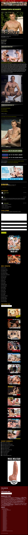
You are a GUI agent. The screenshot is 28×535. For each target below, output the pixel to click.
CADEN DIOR (4, 291)
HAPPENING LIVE (4, 508)
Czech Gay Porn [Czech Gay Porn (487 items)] (22, 499)
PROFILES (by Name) (5, 509)
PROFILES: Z (5, 530)
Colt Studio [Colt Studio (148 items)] (25, 498)
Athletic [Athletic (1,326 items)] (6, 497)
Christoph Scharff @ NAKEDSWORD (12, 162)
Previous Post (4, 187)
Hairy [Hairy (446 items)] (16, 501)
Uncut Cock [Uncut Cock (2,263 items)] (6, 505)
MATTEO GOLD (4, 276)
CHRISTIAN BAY (7, 451)
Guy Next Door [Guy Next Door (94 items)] (23, 500)
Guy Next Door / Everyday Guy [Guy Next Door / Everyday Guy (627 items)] (7, 501)
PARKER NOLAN (4, 284)
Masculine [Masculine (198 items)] (20, 502)
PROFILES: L (5, 519)
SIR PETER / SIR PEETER (6, 274)
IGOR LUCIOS (4, 267)
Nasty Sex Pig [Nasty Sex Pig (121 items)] (12, 503)
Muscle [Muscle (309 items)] (2, 503)
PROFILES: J (5, 517)
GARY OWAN (12, 445)
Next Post (24, 187)
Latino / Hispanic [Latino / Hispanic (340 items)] (7, 502)
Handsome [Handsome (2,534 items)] (20, 501)
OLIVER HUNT (4, 277)
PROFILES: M (5, 520)
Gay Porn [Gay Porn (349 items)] (8, 500)
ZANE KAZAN (4, 281)
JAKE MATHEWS (4, 301)
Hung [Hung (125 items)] (24, 501)
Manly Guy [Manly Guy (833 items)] (16, 502)
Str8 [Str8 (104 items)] (14, 504)
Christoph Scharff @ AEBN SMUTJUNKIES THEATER (16, 161)
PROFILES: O (5, 521)
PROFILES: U (5, 526)
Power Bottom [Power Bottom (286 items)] (17, 503)
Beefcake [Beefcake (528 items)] (17, 497)
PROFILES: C (5, 512)
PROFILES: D (5, 513)
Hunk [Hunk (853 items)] (2, 502)
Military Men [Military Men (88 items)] (23, 502)
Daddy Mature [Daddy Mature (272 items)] (3, 500)
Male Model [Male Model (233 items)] (12, 502)
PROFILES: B (5, 511)
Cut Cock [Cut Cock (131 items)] (2, 499)
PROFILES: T (5, 525)
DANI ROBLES (8, 442)
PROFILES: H (5, 516)
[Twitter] (2, 490)
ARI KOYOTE (7, 448)
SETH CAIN (3, 290)
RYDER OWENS (10, 444)
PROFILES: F (5, 514)
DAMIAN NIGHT (4, 297)
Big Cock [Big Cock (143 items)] (20, 497)
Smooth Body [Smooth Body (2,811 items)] (9, 504)
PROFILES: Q (5, 523)
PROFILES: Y (5, 529)
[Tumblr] (3, 490)
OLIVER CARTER (4, 298)
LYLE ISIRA (3, 294)
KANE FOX (3, 280)
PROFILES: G (5, 515)
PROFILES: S (5, 524)
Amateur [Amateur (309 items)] (2, 497)
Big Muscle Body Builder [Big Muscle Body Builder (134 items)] (4, 498)
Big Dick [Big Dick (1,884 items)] (24, 497)
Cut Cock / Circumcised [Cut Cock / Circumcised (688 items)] (9, 499)
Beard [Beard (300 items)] (14, 497)
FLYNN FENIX (4, 288)
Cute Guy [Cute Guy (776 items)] (16, 499)
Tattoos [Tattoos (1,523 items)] (17, 504)
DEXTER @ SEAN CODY (7, 455)
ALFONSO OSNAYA (5, 273)
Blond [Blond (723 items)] (12, 498)
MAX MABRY (4, 287)
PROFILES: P (5, 522)
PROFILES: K (5, 518)
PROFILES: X (5, 528)
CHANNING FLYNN (4, 270)
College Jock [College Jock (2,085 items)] (20, 498)
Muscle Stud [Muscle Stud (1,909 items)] (7, 503)
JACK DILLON (6, 452)
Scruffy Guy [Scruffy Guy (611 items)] (22, 503)
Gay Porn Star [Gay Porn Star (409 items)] (12, 500)
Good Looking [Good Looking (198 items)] (20, 500)
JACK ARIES (4, 283)
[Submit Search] (2, 306)
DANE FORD (10, 449)
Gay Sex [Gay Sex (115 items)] (16, 500)
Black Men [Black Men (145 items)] (9, 498)
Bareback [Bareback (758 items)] (10, 497)
